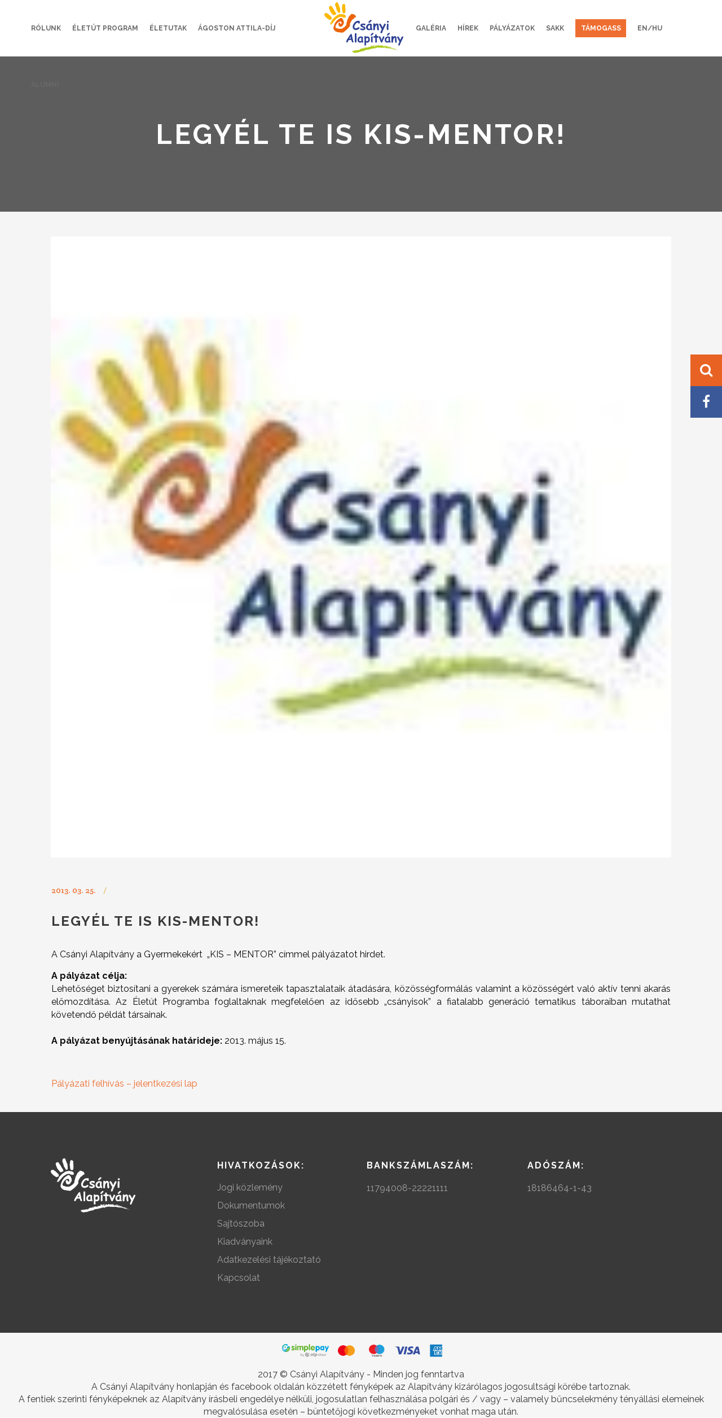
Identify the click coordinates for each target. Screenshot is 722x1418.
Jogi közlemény (250, 1187)
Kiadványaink (244, 1241)
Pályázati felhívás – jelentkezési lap (124, 1083)
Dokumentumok (251, 1205)
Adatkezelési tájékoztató (269, 1259)
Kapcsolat (238, 1277)
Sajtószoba (241, 1223)
